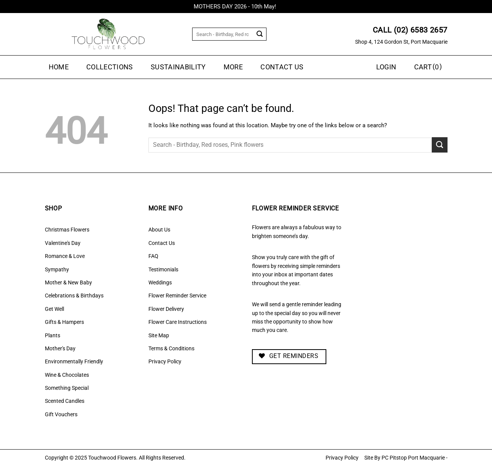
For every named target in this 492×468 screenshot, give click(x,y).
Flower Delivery (166, 309)
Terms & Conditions (171, 348)
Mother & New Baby (68, 282)
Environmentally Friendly (74, 361)
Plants (52, 335)
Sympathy (57, 269)
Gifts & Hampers (64, 322)
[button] (429, 67)
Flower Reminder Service (177, 295)
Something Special (67, 388)
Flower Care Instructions (177, 322)
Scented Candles (64, 401)
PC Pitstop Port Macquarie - (415, 458)
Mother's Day (60, 348)
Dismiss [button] (288, 6)
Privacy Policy (164, 361)
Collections (109, 67)
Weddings (160, 282)
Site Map (158, 335)
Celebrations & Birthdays (74, 295)
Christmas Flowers (67, 230)
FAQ (153, 256)
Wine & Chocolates (67, 375)
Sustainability (178, 67)
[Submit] (259, 34)
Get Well (54, 309)
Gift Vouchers (61, 414)
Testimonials (163, 269)
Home (59, 67)
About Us (159, 230)
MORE (233, 67)
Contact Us (282, 67)
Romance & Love (65, 256)
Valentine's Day (63, 243)
